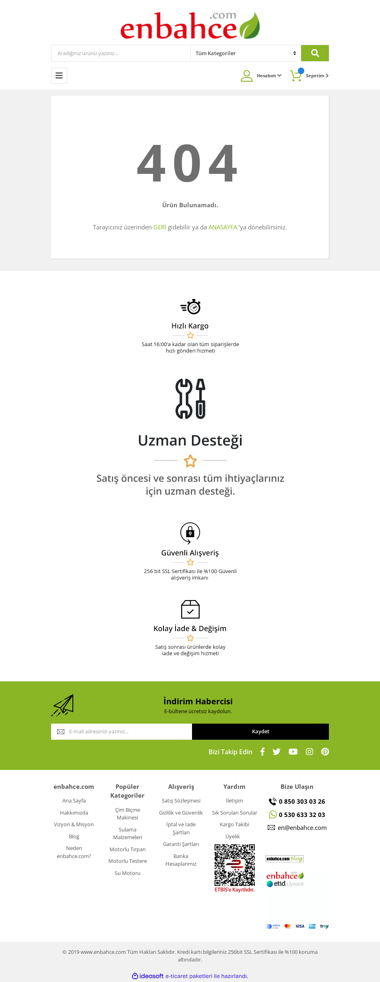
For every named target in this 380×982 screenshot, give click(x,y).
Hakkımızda (74, 812)
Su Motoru (127, 873)
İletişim (234, 800)
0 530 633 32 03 (302, 815)
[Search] (121, 53)
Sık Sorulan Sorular (234, 812)
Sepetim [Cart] (313, 73)
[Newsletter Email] (121, 732)
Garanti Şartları (181, 844)
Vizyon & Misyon (74, 824)
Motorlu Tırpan (127, 849)
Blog (74, 836)
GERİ (159, 227)
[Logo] (190, 25)
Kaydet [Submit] (260, 731)
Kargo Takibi (234, 824)
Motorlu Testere (127, 860)
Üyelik (232, 836)
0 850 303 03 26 (302, 801)
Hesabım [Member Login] (269, 75)
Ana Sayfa (74, 800)
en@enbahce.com (302, 827)
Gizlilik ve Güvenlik (181, 812)
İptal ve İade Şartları (181, 828)
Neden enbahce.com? (74, 852)
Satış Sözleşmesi (181, 800)
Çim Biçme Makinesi (127, 813)
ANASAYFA (223, 227)
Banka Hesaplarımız (180, 860)
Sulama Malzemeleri (127, 833)
